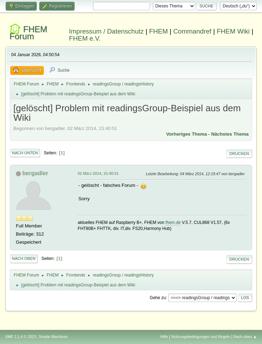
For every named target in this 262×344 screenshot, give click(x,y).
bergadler (35, 173)
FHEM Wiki (233, 31)
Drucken (239, 154)
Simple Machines (53, 336)
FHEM (158, 31)
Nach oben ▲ (245, 336)
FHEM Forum (28, 32)
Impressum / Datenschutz (106, 31)
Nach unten (25, 153)
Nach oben (24, 258)
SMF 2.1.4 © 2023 (20, 336)
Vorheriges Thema (186, 134)
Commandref (192, 31)
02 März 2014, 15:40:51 (98, 173)
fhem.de (173, 222)
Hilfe (164, 336)
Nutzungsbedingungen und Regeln (200, 336)
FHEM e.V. (85, 38)
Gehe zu (158, 297)
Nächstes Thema (230, 134)
